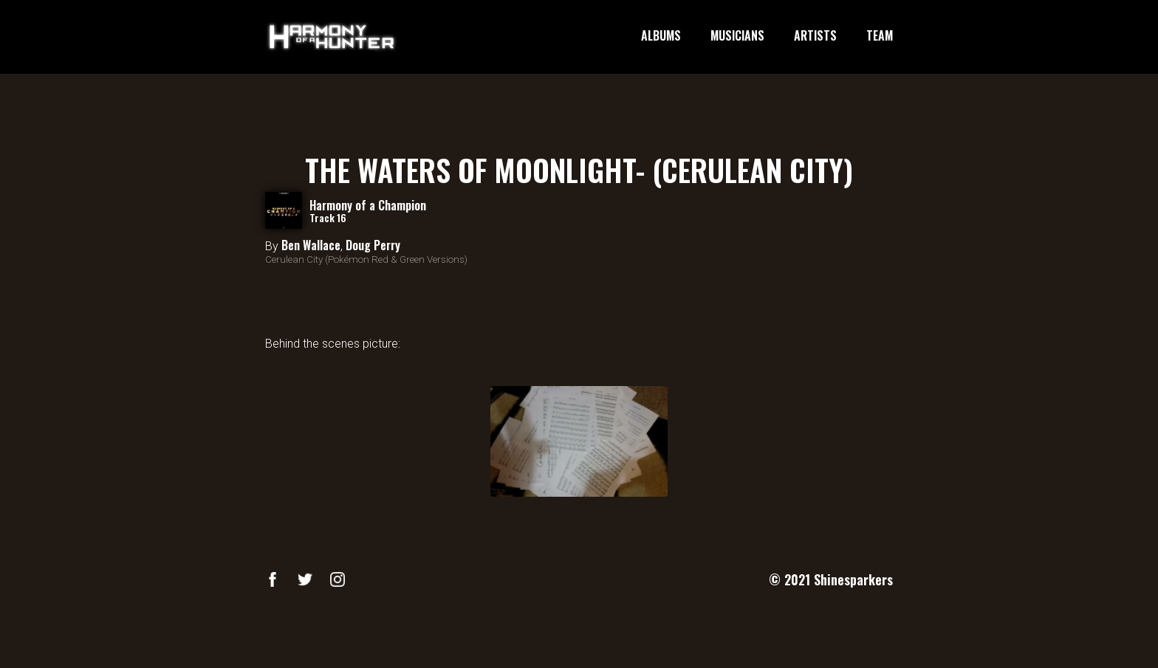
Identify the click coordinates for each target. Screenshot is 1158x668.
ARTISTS (815, 36)
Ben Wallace (310, 245)
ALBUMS (661, 36)
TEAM (879, 36)
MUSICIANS (737, 36)
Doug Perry (373, 245)
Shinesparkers (853, 579)
